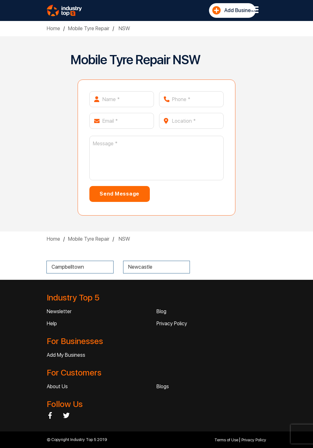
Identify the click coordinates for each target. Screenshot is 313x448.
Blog (161, 311)
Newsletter (59, 311)
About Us (57, 386)
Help (52, 323)
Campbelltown (68, 267)
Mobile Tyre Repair (88, 28)
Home (53, 28)
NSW (123, 28)
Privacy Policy (171, 323)
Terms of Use (226, 440)
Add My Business (66, 355)
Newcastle (140, 267)
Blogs (162, 386)
